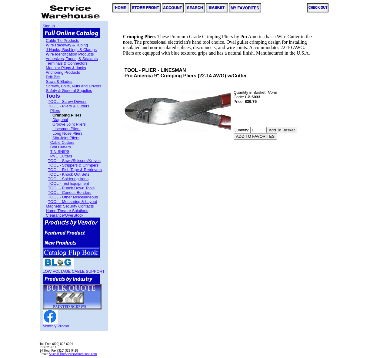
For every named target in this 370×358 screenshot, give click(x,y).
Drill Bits (53, 77)
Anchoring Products (63, 72)
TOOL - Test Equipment (68, 183)
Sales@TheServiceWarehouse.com (73, 354)
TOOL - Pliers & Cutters (68, 106)
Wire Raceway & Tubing (67, 45)
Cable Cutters (62, 142)
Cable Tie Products (62, 40)
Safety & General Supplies (69, 90)
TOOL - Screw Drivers (67, 101)
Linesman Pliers (66, 129)
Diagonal (60, 119)
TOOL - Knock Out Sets (68, 174)
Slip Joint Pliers (65, 138)
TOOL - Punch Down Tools (71, 188)
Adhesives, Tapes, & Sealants (72, 58)
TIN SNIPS (60, 151)
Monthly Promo (56, 326)
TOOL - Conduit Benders (69, 192)
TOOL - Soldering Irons (68, 179)
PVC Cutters (61, 156)
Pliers (55, 110)
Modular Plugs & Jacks (66, 68)
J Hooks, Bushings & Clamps (71, 49)
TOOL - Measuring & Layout (72, 201)
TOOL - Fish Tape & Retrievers (75, 169)
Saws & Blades (59, 81)
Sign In (49, 26)
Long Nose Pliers (67, 133)
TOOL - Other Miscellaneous (73, 197)
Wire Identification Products (70, 54)
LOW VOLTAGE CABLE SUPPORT (74, 271)
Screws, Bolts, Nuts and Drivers (73, 86)
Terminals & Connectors (67, 63)
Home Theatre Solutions (67, 210)
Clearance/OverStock (64, 215)
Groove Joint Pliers (69, 124)
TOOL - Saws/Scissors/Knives (74, 160)
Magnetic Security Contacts (70, 206)
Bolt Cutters (60, 147)
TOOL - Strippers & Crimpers (73, 165)
